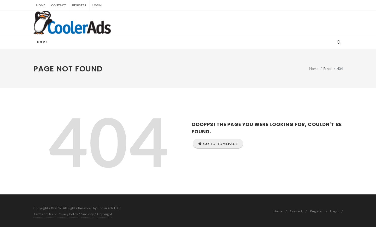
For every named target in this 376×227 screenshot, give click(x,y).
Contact (58, 5)
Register (79, 5)
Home (40, 5)
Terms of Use (43, 214)
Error (327, 69)
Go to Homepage (218, 143)
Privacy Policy (68, 214)
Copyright (104, 214)
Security (87, 214)
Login (96, 5)
